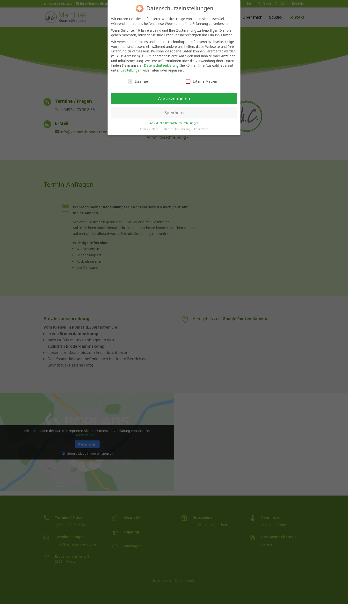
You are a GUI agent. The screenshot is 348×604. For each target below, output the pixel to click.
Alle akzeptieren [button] (174, 94)
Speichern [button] (174, 108)
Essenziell (138, 76)
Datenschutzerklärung (161, 60)
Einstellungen (131, 65)
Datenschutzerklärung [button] (176, 124)
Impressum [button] (201, 124)
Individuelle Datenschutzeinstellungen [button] (174, 118)
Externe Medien (201, 76)
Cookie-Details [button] (149, 124)
